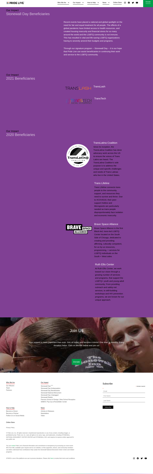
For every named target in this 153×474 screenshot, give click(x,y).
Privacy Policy (10, 427)
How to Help (91, 2)
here (51, 458)
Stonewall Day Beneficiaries (50, 390)
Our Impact (77, 2)
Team (8, 388)
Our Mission (10, 386)
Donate (148, 2)
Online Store (117, 2)
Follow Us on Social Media (15, 415)
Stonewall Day (47, 386)
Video (43, 415)
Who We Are (61, 2)
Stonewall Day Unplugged (49, 395)
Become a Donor (12, 411)
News (104, 2)
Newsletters (45, 413)
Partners (9, 390)
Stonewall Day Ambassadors (50, 388)
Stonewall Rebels (47, 397)
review (13, 445)
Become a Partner (12, 413)
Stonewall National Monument (51, 393)
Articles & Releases (47, 411)
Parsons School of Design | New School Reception (58, 399)
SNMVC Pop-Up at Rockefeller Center (54, 402)
